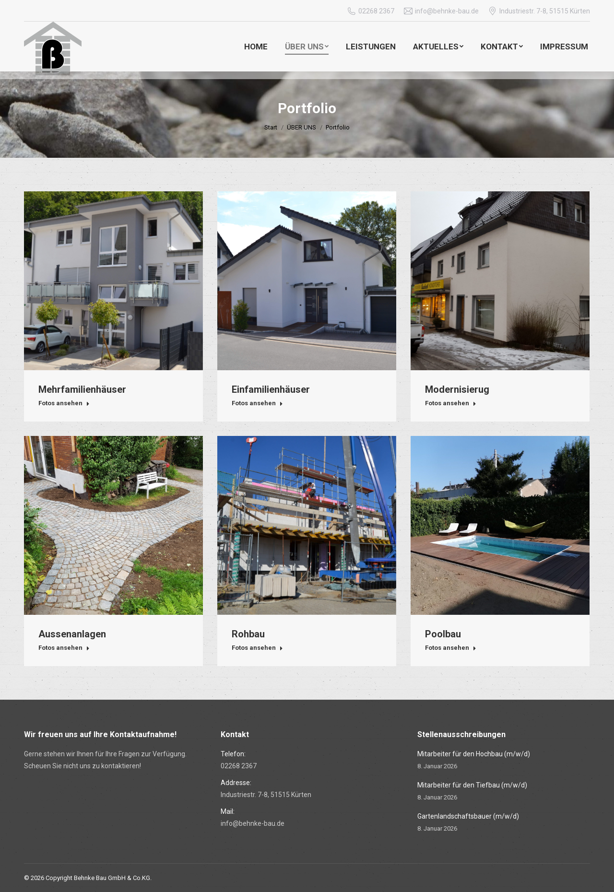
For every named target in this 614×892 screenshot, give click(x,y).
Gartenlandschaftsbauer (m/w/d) (468, 816)
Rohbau (248, 634)
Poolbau (443, 634)
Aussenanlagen (72, 634)
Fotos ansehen (64, 403)
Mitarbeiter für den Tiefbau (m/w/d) (472, 785)
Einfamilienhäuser (271, 389)
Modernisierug (457, 389)
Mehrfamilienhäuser (82, 389)
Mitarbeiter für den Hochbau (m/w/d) (473, 754)
